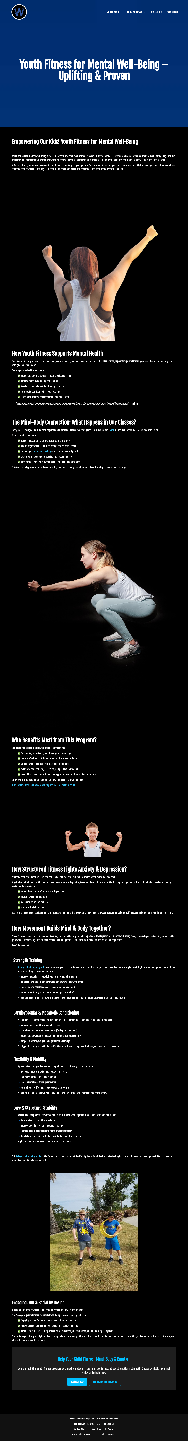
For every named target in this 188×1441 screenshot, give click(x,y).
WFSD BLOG (172, 12)
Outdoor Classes (80, 1429)
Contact (111, 1429)
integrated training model (29, 1156)
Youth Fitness (97, 1429)
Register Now (77, 1381)
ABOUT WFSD (113, 12)
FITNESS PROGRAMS (133, 12)
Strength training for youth (31, 967)
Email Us (110, 1424)
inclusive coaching (42, 451)
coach (111, 430)
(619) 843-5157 (96, 1424)
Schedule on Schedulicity (105, 1381)
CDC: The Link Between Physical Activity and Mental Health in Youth (43, 785)
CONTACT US (156, 12)
